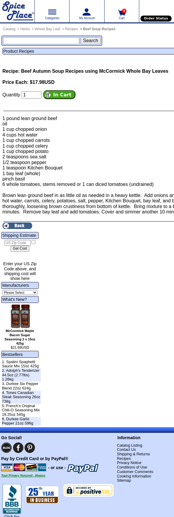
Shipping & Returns (133, 454)
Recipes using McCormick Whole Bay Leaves (116, 71)
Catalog (9, 29)
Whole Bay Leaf (47, 29)
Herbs (25, 29)
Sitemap (124, 480)
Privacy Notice (129, 462)
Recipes (71, 29)
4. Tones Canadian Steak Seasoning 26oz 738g (21, 397)
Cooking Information (134, 476)
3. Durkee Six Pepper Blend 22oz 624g (20, 385)
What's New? (14, 299)
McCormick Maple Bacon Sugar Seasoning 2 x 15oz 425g (19, 337)
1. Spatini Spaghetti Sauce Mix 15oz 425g (20, 364)
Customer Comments (135, 471)
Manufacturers (15, 285)
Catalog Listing (129, 445)
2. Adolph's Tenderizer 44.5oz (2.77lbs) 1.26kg (20, 374)
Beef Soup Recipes (99, 29)
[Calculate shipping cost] (19, 249)
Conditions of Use (132, 467)
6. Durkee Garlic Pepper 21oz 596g (17, 421)
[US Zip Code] (17, 243)
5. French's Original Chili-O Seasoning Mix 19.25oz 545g (21, 410)
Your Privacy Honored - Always (23, 475)
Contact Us (126, 449)
